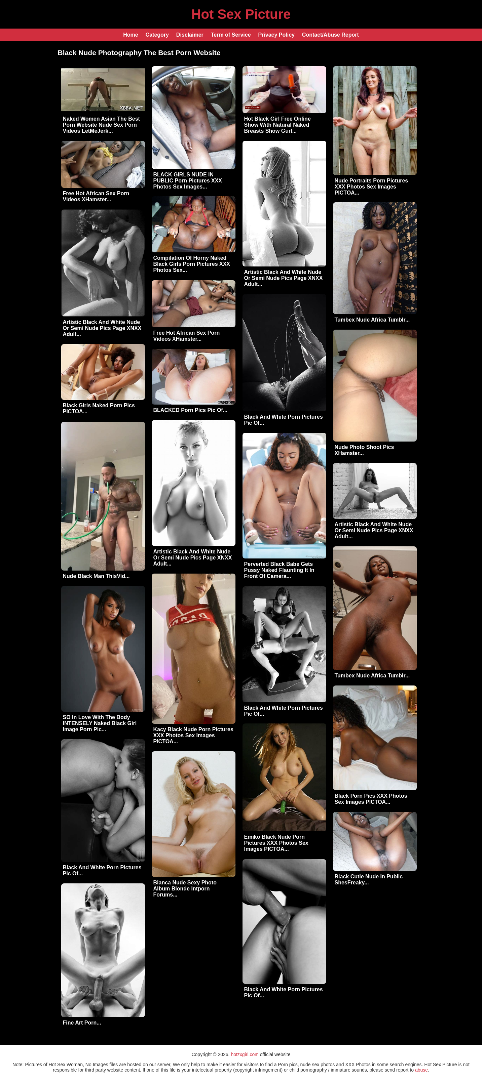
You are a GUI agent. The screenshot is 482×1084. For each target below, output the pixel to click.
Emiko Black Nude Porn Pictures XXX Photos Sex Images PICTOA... (276, 843)
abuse (421, 1070)
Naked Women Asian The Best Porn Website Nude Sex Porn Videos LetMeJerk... (101, 125)
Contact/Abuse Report (330, 35)
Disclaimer (189, 35)
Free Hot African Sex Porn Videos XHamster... (96, 196)
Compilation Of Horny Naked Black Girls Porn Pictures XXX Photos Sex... (191, 264)
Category (157, 35)
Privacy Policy (276, 35)
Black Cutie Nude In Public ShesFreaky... (369, 879)
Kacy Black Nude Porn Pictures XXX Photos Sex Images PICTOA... (193, 735)
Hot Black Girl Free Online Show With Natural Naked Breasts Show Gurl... (277, 125)
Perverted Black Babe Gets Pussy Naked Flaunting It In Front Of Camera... (279, 570)
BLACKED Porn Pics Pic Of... (190, 410)
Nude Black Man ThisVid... (96, 576)
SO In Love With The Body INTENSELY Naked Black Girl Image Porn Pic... (100, 723)
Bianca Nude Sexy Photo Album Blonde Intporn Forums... (185, 889)
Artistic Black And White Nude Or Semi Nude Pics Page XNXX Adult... (283, 278)
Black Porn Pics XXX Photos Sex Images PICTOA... (371, 799)
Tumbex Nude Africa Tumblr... (372, 320)
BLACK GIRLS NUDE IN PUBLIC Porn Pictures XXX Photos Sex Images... (187, 181)
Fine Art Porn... (82, 1023)
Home (130, 35)
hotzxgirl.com (244, 1054)
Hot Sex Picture (241, 14)
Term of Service (231, 35)
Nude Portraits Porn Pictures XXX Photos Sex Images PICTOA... (371, 187)
